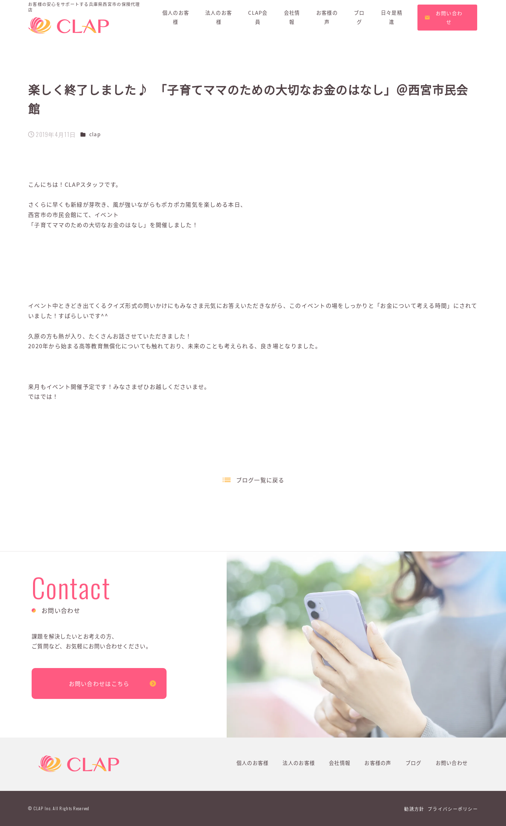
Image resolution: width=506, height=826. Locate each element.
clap (95, 134)
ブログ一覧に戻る (260, 480)
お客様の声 (377, 762)
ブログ (414, 762)
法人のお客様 (299, 762)
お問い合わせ (452, 762)
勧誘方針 (414, 808)
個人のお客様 (252, 762)
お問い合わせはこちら (99, 683)
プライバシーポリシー (453, 808)
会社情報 (339, 762)
